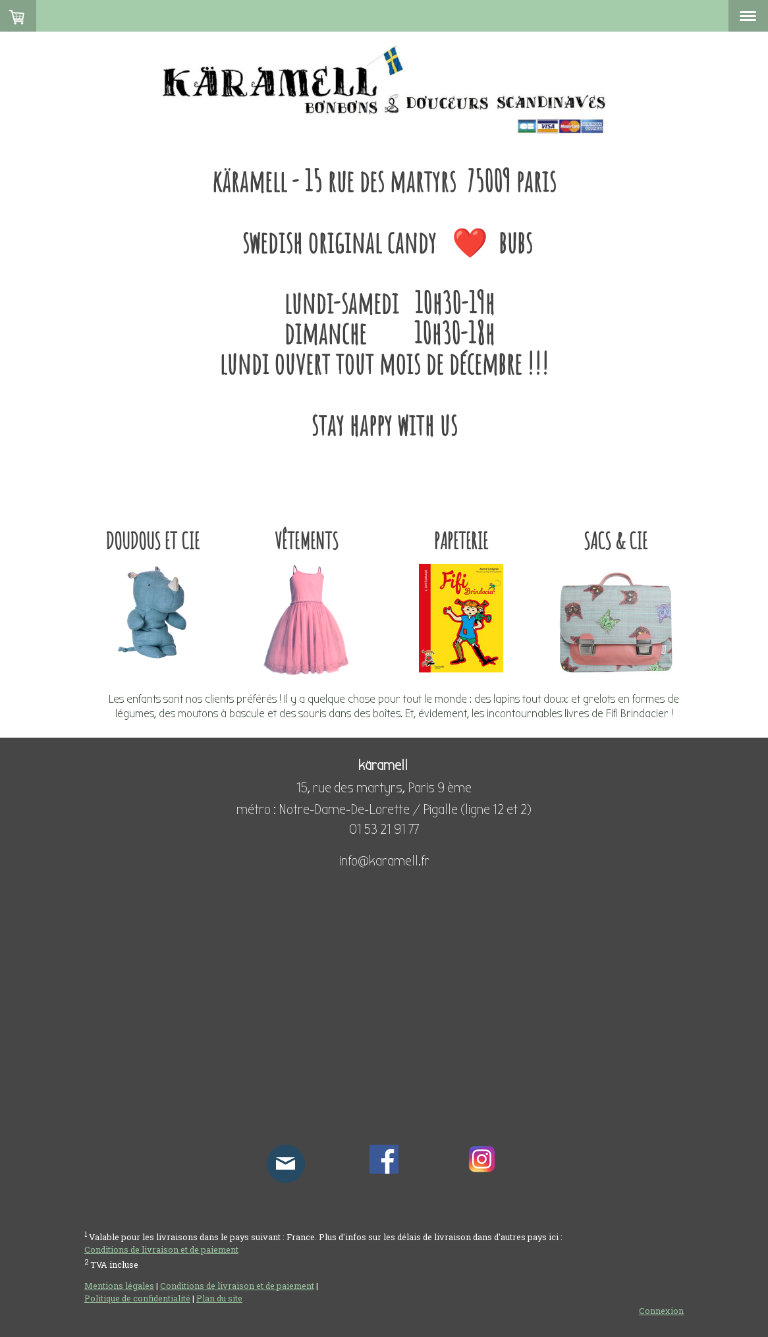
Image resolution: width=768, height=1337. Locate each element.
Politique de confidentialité (137, 1298)
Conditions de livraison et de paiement (161, 1249)
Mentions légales (119, 1285)
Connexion (661, 1310)
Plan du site (219, 1298)
